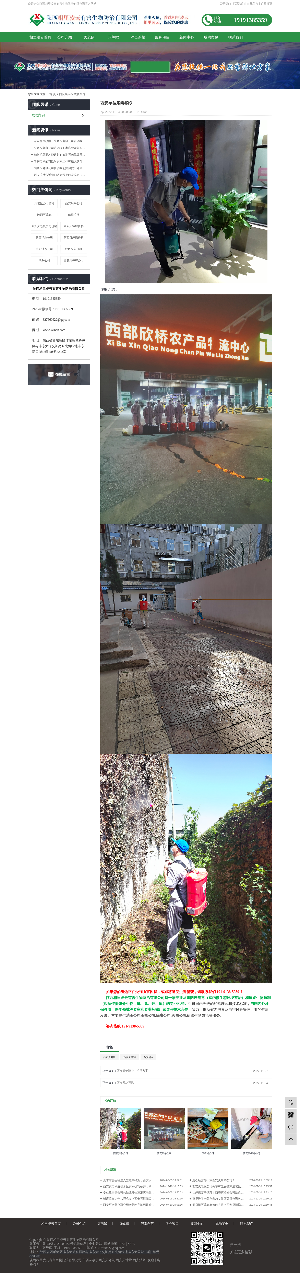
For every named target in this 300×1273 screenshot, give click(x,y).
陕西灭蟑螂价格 (74, 237)
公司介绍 (64, 37)
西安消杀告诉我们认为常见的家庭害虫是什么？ (60, 174)
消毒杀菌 (138, 37)
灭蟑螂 (113, 37)
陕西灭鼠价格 (73, 249)
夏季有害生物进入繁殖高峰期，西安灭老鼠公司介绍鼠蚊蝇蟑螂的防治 (143, 1180)
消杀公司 (44, 260)
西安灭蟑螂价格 (74, 226)
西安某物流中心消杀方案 (132, 1070)
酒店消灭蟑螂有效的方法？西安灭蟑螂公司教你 (222, 1204)
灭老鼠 (89, 37)
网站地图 (110, 1243)
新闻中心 (186, 37)
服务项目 (162, 37)
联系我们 (239, 3)
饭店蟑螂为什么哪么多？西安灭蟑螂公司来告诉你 (134, 1198)
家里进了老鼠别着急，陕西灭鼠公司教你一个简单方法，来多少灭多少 (232, 1198)
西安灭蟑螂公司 (74, 260)
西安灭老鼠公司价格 (44, 226)
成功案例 (211, 37)
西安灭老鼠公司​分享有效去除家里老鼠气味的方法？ (225, 1186)
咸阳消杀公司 (44, 249)
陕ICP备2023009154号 (58, 1243)
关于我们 (225, 3)
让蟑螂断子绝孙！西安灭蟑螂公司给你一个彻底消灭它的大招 (230, 1192)
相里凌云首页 (40, 37)
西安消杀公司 (73, 203)
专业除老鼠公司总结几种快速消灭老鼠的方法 (131, 1192)
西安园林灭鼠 (125, 1082)
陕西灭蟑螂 (44, 214)
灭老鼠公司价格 (44, 203)
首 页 (52, 94)
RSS (122, 1243)
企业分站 (95, 1243)
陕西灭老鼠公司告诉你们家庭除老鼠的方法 (60, 148)
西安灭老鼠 (109, 1057)
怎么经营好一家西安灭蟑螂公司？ (213, 1180)
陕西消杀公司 (44, 237)
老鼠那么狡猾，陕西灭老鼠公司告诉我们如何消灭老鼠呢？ (60, 141)
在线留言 (252, 3)
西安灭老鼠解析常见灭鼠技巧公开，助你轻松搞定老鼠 (137, 1186)
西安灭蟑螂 (129, 1057)
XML (131, 1243)
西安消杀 (148, 1057)
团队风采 (65, 94)
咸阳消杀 (73, 214)
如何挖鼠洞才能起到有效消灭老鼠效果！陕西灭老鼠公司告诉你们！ (60, 154)
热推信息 (79, 1243)
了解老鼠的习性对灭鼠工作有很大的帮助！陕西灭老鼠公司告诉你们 (60, 161)
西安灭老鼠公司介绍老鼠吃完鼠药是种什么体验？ (134, 1204)
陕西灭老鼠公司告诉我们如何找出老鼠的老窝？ (60, 168)
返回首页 (266, 3)
